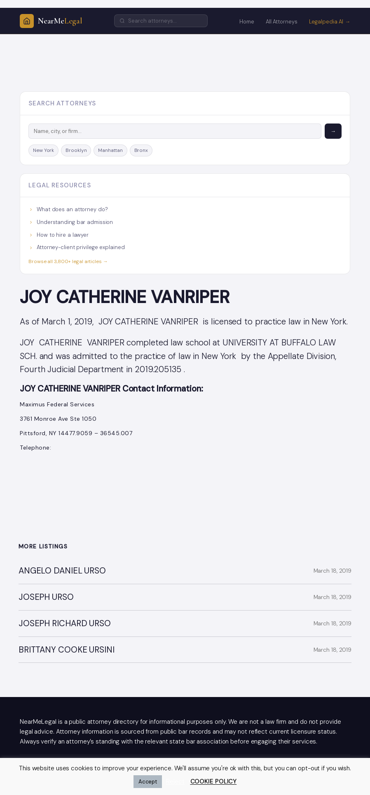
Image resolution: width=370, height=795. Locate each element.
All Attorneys (281, 21)
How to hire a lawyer (58, 234)
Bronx (141, 150)
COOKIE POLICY (213, 781)
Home (246, 21)
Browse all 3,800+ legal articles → (68, 261)
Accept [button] (147, 781)
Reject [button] (175, 781)
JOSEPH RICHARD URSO (65, 623)
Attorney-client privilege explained (76, 247)
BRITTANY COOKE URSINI (67, 650)
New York (43, 150)
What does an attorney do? (68, 209)
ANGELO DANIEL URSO (62, 571)
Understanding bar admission (70, 222)
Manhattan (110, 150)
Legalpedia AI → (330, 21)
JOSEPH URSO (46, 597)
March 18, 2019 (333, 570)
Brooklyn (76, 150)
